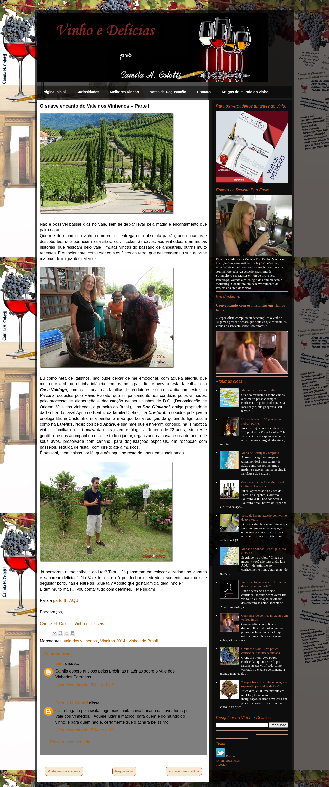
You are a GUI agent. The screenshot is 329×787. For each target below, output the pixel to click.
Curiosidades (87, 92)
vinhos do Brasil (143, 641)
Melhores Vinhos (124, 92)
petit (60, 663)
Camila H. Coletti (72, 703)
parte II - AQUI (66, 600)
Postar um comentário (70, 742)
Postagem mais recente (64, 771)
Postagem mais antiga (183, 771)
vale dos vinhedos (81, 641)
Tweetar (221, 764)
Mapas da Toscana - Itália (258, 390)
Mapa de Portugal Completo (260, 453)
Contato (204, 92)
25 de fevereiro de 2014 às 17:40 (85, 685)
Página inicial (54, 92)
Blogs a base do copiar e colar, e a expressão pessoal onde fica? (264, 684)
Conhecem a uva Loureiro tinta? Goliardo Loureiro (262, 484)
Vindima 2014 (113, 641)
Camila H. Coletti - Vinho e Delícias (72, 623)
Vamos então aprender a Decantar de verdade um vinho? (263, 584)
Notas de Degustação (168, 92)
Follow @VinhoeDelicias (228, 758)
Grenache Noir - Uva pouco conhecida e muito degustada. (261, 651)
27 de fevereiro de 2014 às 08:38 (85, 730)
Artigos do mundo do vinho (244, 92)
